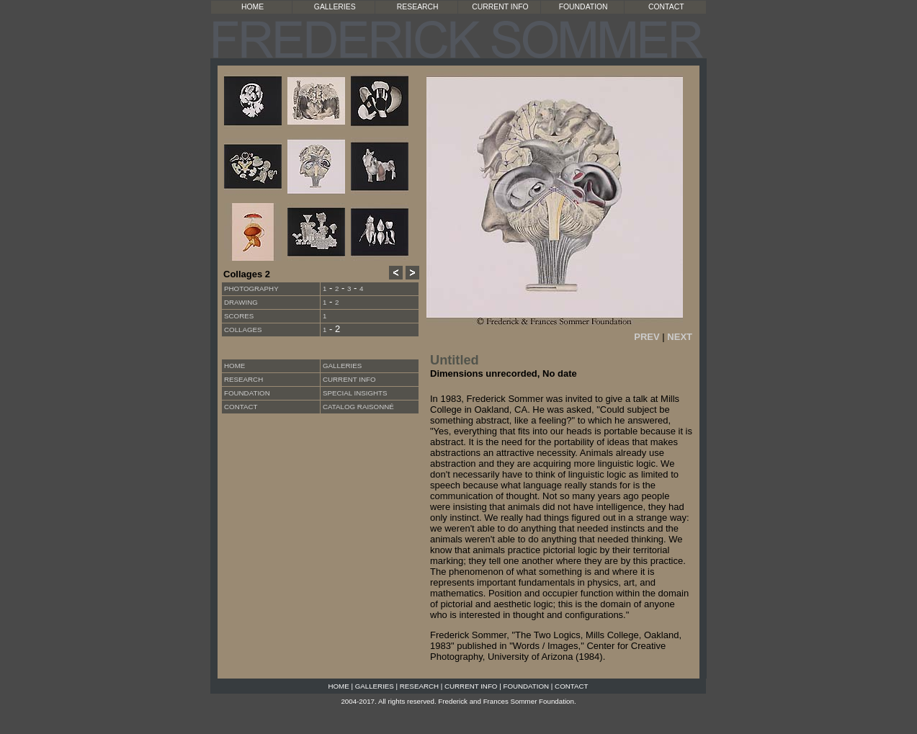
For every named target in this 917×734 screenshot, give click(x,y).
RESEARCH (418, 7)
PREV (646, 336)
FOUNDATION (583, 7)
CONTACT (666, 7)
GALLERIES (335, 7)
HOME (252, 7)
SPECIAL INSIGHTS (355, 393)
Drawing (241, 302)
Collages (243, 330)
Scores (239, 316)
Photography (251, 288)
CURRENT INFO (500, 7)
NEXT (679, 336)
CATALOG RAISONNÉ (358, 407)
